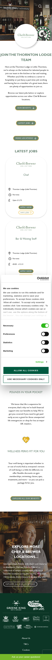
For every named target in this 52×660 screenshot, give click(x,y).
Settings (40, 362)
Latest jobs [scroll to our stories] (24, 123)
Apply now (26, 207)
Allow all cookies (26, 370)
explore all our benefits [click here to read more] (26, 498)
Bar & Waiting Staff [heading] (26, 239)
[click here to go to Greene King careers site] (26, 614)
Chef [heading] (26, 175)
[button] (40, 6)
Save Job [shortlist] (24, 212)
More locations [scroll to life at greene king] (24, 138)
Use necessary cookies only (26, 379)
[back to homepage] (10, 6)
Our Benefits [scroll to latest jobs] (24, 108)
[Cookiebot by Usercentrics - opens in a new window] (37, 279)
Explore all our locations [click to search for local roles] (20, 584)
